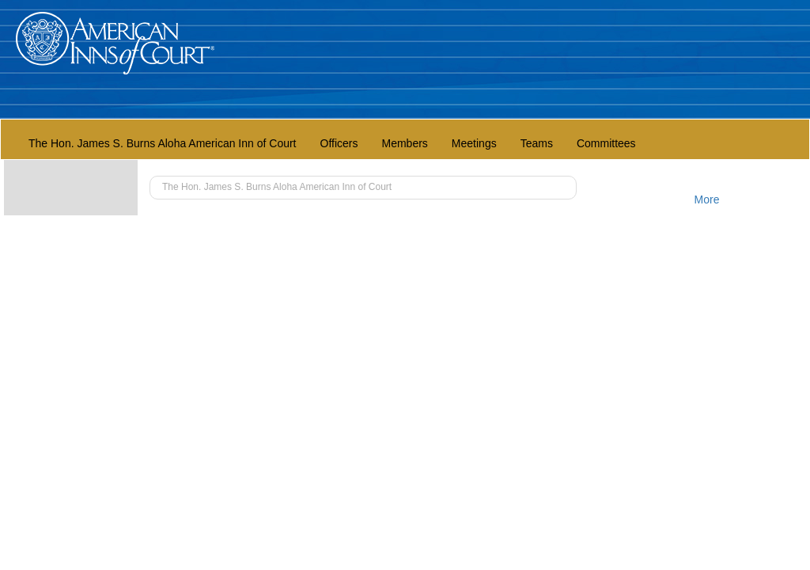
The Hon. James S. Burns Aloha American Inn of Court (162, 143)
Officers (339, 143)
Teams (536, 143)
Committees (606, 143)
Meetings (474, 143)
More (707, 199)
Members (405, 143)
